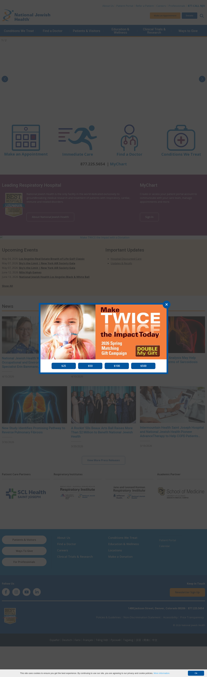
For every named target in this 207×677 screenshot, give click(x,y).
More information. (162, 673)
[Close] (166, 304)
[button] (64, 366)
